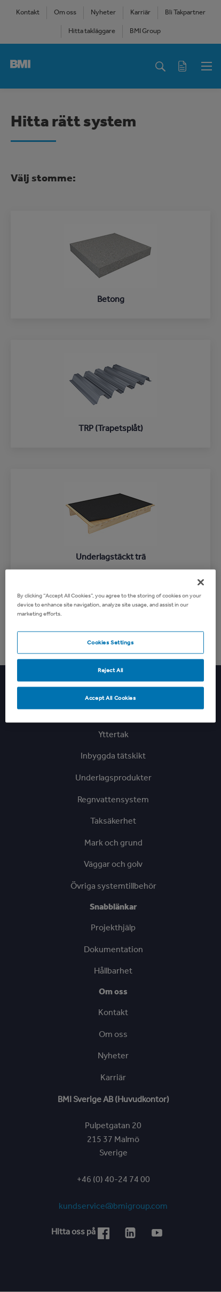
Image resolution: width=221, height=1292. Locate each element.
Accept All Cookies (110, 697)
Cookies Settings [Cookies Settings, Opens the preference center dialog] (110, 642)
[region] (110, 646)
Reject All (110, 670)
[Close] (200, 582)
